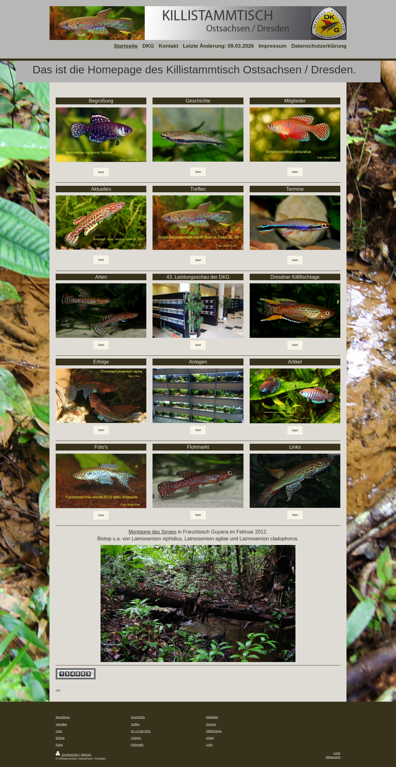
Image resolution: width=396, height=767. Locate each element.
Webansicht (333, 757)
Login (337, 753)
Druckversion (67, 754)
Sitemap (86, 754)
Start (101, 172)
